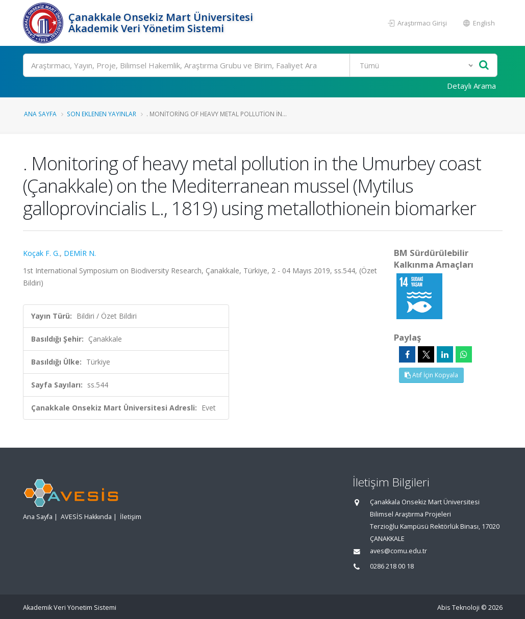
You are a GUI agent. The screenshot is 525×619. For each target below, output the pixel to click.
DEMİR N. (80, 253)
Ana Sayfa (40, 114)
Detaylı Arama (471, 86)
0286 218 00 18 (392, 566)
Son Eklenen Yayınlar (101, 114)
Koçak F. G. (41, 253)
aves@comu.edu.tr (398, 551)
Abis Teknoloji (458, 607)
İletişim (130, 516)
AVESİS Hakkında (86, 516)
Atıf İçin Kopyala (431, 375)
